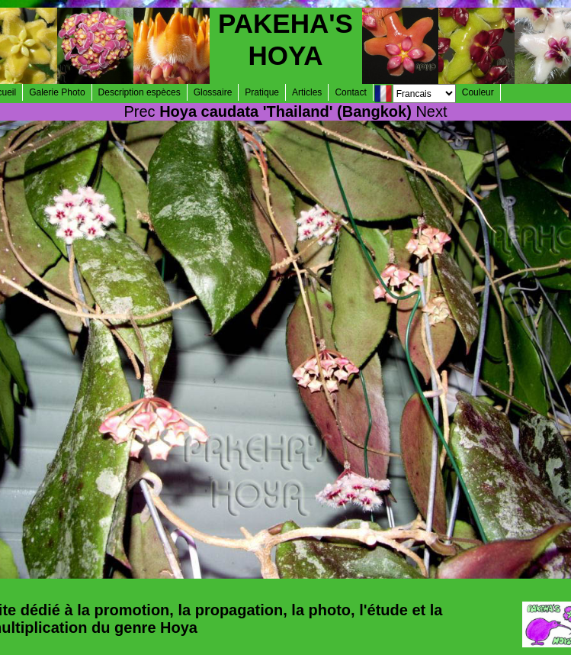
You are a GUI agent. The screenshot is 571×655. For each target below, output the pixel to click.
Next (431, 111)
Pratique (262, 92)
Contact (350, 92)
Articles (307, 92)
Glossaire (213, 92)
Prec (139, 111)
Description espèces (139, 92)
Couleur (478, 92)
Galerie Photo (57, 92)
